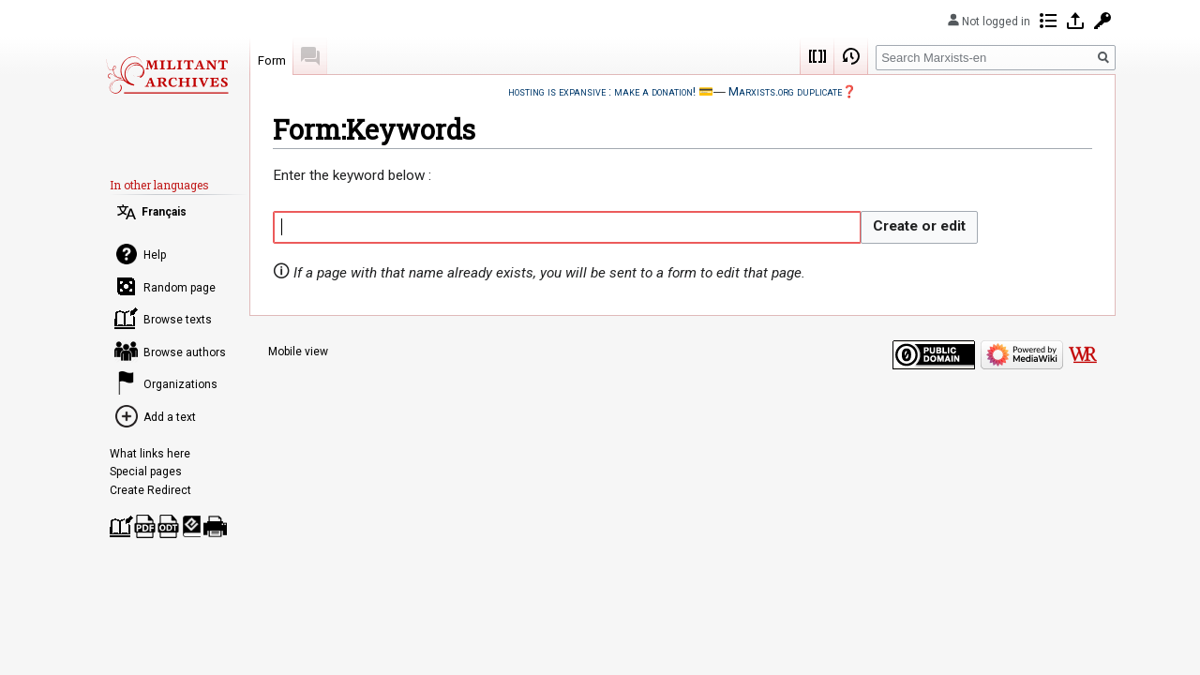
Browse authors (184, 352)
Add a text (169, 417)
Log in (1075, 20)
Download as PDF (145, 526)
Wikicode (817, 56)
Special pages (146, 471)
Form (272, 60)
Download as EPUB (191, 526)
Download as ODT (168, 526)
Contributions (1048, 20)
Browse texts (177, 319)
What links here (150, 453)
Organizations (180, 384)
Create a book (121, 526)
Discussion (310, 56)
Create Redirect (150, 490)
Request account (1102, 20)
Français (164, 211)
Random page (179, 287)
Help (154, 255)
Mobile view (298, 351)
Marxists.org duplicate (785, 91)
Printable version (215, 526)
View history (851, 56)
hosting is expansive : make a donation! (602, 91)
